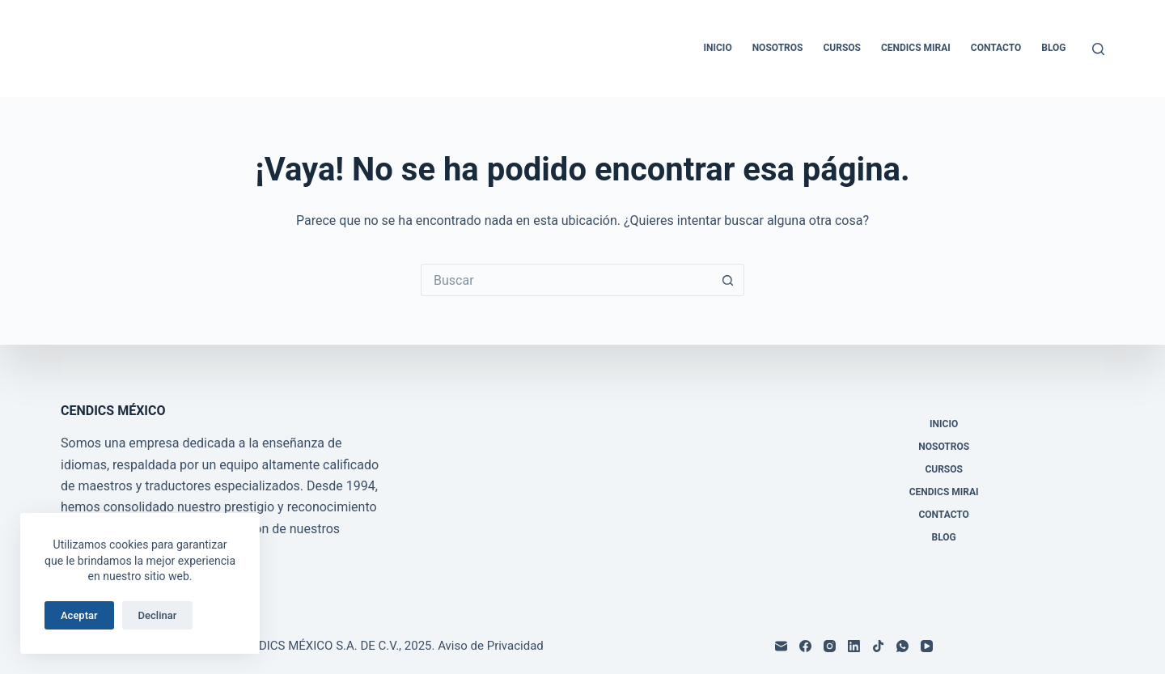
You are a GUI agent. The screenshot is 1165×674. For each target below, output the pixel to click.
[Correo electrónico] (781, 646)
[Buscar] (1098, 49)
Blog (1053, 47)
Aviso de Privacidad (491, 645)
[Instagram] (830, 646)
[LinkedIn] (854, 646)
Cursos (842, 47)
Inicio (718, 47)
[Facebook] (805, 646)
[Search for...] (566, 280)
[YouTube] (927, 646)
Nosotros (777, 47)
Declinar (157, 615)
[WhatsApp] (902, 646)
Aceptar (79, 615)
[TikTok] (878, 646)
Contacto (996, 47)
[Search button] (728, 280)
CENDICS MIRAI (916, 47)
